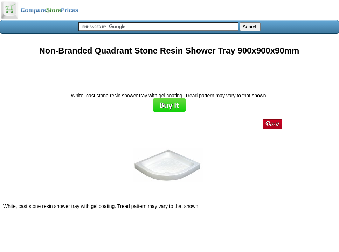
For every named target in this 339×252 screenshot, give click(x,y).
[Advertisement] (169, 71)
